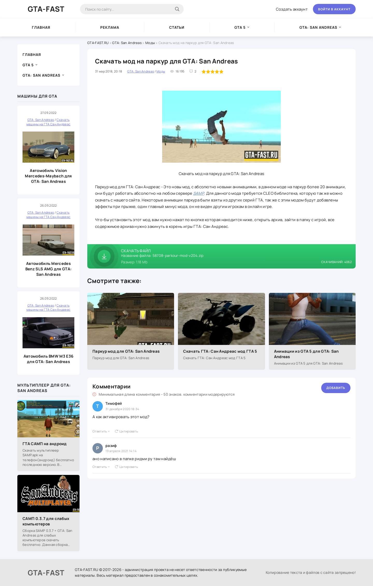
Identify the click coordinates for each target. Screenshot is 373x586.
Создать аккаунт (292, 9)
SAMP (198, 193)
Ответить (101, 431)
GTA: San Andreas (318, 27)
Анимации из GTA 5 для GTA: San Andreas (306, 354)
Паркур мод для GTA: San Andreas (126, 351)
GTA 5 (240, 27)
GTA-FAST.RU (98, 42)
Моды (150, 42)
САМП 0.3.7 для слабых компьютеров (46, 521)
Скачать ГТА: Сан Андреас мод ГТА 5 (220, 351)
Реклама (109, 27)
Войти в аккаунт (334, 9)
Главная (41, 27)
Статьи (176, 27)
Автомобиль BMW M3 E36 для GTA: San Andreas (48, 358)
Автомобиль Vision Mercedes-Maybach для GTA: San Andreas (48, 176)
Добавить (335, 388)
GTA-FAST (46, 9)
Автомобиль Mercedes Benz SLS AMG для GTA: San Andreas (48, 269)
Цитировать (126, 431)
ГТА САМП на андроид (45, 443)
